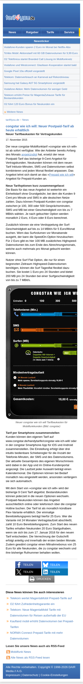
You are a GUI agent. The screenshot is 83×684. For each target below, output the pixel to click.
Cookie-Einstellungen (54, 675)
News (12, 32)
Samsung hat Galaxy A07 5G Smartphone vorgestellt (34, 82)
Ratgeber (32, 32)
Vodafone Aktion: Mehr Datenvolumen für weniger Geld (35, 88)
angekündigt (29, 154)
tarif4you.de (12, 119)
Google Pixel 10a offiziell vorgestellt (24, 71)
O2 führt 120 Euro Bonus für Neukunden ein (29, 104)
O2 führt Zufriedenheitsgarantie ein (32, 604)
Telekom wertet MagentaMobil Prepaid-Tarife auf (41, 598)
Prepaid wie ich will (61, 174)
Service (69, 32)
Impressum (13, 675)
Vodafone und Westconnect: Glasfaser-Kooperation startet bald (40, 65)
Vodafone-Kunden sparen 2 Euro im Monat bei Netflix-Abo (37, 47)
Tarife (50, 32)
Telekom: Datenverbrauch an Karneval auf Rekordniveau (36, 77)
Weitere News (15, 111)
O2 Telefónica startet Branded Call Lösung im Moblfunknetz (38, 59)
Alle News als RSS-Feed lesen (30, 657)
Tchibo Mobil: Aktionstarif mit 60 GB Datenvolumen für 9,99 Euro (41, 53)
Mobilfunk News (21, 651)
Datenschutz (30, 675)
